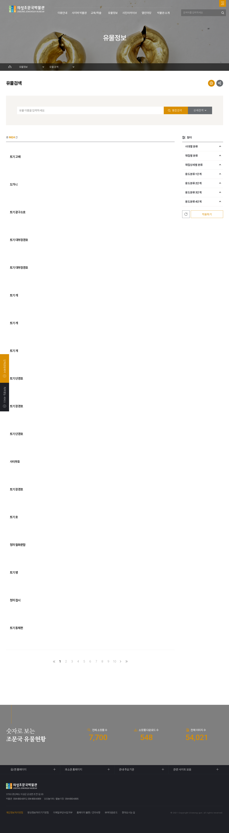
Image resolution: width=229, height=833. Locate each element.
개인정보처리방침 (14, 812)
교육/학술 (96, 12)
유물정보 (113, 12)
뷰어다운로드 (111, 812)
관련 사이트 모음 (182, 769)
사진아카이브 (129, 12)
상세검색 (198, 110)
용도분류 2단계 (193, 183)
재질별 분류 (191, 155)
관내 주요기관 (126, 769)
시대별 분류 (191, 146)
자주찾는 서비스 (4, 397)
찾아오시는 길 (128, 812)
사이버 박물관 (79, 12)
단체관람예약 (4, 368)
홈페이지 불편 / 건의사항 (88, 812)
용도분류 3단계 (193, 192)
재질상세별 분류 (194, 164)
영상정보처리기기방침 (38, 812)
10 (114, 661)
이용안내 (62, 12)
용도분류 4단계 (193, 201)
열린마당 (146, 12)
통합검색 (177, 110)
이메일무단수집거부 (63, 812)
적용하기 (207, 214)
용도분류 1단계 (193, 174)
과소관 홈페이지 (73, 769)
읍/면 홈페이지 (19, 769)
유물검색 (53, 67)
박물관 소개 (163, 12)
